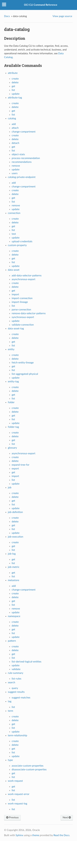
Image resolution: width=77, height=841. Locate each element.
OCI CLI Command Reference (40, 5)
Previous (12, 817)
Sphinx (19, 835)
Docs (7, 16)
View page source (62, 16)
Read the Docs (61, 835)
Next (67, 817)
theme (35, 835)
